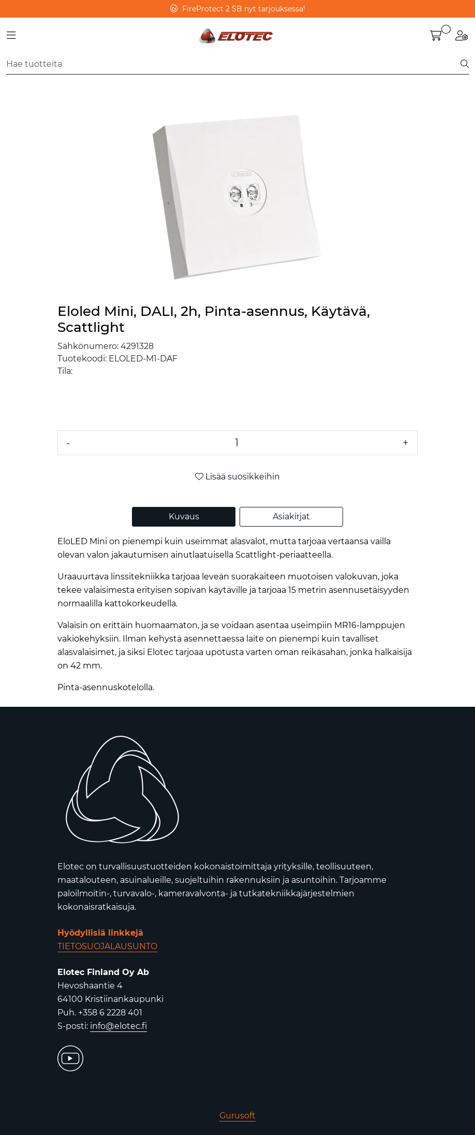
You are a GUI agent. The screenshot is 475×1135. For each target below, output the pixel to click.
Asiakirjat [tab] (291, 516)
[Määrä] (236, 442)
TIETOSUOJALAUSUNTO (107, 946)
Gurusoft (237, 1116)
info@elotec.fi (118, 1026)
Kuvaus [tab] (184, 516)
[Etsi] (233, 64)
